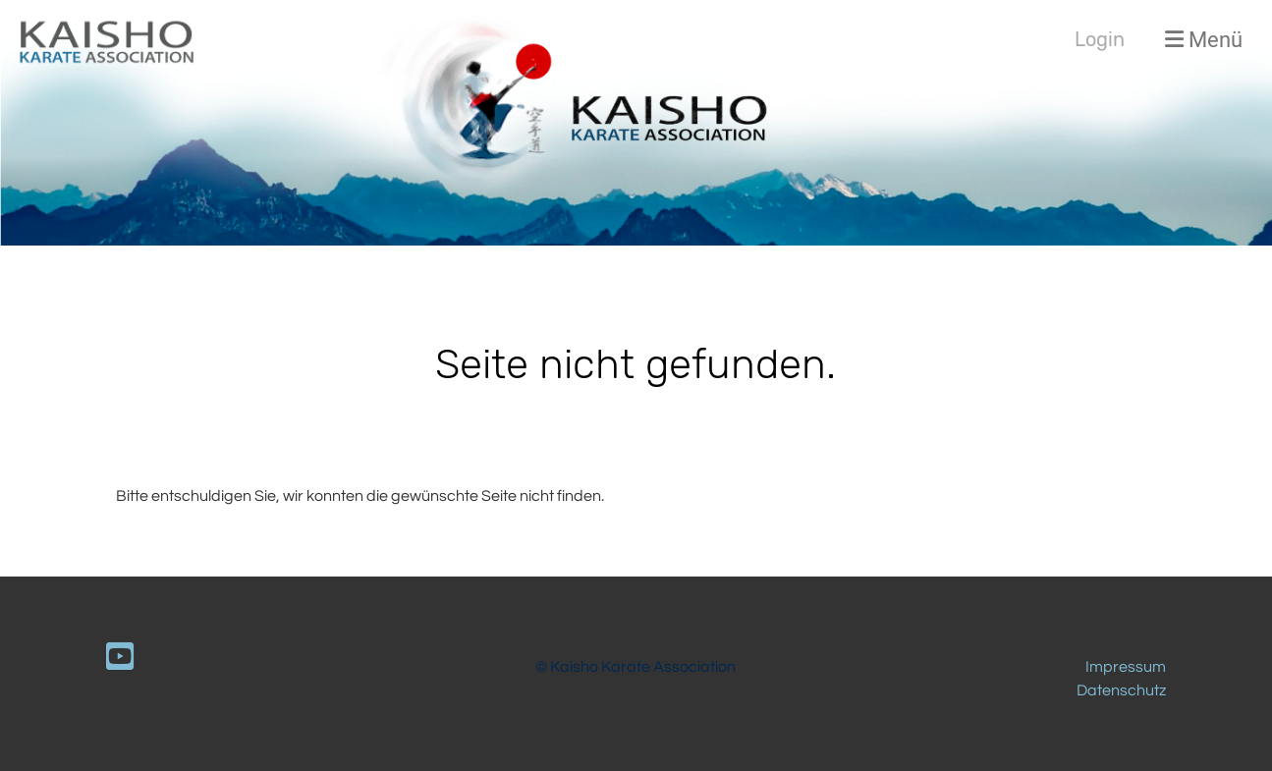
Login (1100, 39)
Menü (1204, 40)
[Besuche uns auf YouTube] (120, 658)
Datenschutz (1121, 690)
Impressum (1125, 667)
